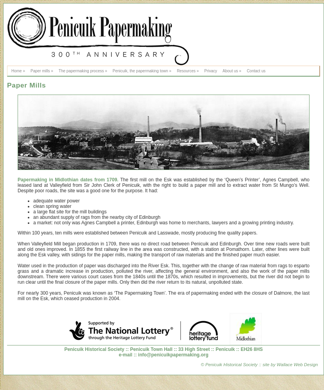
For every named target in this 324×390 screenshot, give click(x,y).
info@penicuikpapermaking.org (173, 355)
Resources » (188, 71)
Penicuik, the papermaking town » (142, 71)
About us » (232, 71)
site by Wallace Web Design (289, 364)
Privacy (210, 71)
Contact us (256, 71)
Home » (18, 71)
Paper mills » (42, 71)
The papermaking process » (83, 71)
